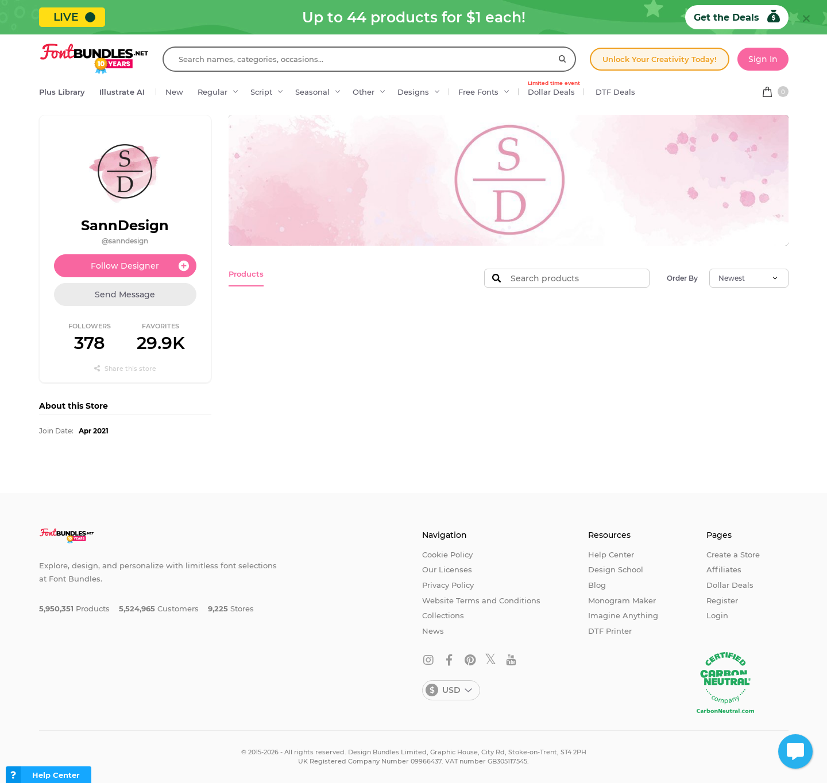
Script (261, 91)
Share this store (125, 369)
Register (722, 600)
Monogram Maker (622, 600)
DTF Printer (610, 630)
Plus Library (62, 91)
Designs (413, 91)
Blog (597, 585)
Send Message (125, 294)
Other (363, 91)
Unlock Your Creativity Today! (659, 59)
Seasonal (312, 91)
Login (717, 615)
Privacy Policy (448, 585)
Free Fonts (478, 91)
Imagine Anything (623, 615)
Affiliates (723, 569)
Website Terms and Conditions (481, 600)
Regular (212, 91)
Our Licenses (447, 569)
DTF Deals (615, 91)
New (174, 91)
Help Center (611, 554)
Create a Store (733, 554)
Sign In (763, 59)
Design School (615, 569)
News (433, 630)
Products (246, 273)
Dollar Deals (554, 89)
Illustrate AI (122, 91)
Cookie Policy (447, 554)
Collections (443, 615)
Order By (682, 278)
